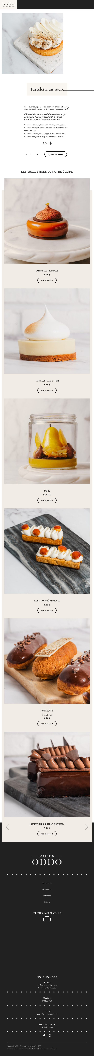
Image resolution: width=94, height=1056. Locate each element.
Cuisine (47, 902)
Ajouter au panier (55, 154)
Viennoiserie (47, 882)
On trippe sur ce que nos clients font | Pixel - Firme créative (32, 1048)
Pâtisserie (47, 895)
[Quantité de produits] (32, 154)
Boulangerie (47, 889)
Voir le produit (47, 280)
